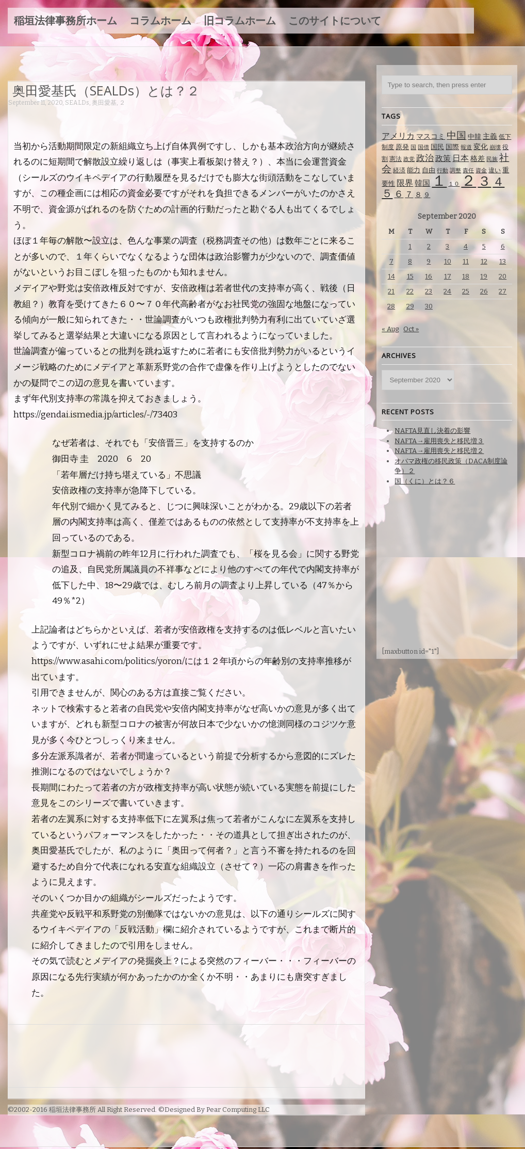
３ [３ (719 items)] (484, 181)
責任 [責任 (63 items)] (468, 170)
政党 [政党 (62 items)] (409, 159)
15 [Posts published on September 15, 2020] (410, 276)
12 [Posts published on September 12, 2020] (484, 261)
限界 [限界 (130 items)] (405, 183)
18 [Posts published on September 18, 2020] (465, 276)
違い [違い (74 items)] (494, 170)
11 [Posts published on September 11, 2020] (466, 261)
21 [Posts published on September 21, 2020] (391, 291)
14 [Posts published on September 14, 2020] (391, 276)
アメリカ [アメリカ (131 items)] (398, 136)
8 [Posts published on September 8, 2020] (410, 261)
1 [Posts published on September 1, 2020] (410, 246)
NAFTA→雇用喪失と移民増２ (439, 451)
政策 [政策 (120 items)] (443, 158)
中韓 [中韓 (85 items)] (474, 136)
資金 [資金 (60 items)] (481, 170)
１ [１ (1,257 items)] (439, 181)
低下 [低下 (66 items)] (505, 136)
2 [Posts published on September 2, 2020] (429, 246)
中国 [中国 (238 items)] (456, 135)
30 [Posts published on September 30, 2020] (429, 306)
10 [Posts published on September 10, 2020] (447, 261)
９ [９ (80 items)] (426, 195)
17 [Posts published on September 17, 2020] (447, 276)
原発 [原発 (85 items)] (402, 147)
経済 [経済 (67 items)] (399, 170)
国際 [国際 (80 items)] (452, 147)
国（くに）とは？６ (425, 481)
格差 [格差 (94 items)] (477, 158)
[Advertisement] (196, 117)
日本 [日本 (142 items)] (460, 158)
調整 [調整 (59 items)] (455, 170)
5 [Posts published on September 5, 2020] (484, 246)
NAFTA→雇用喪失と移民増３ (439, 441)
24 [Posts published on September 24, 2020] (447, 291)
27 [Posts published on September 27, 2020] (502, 291)
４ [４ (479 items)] (498, 181)
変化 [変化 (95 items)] (480, 146)
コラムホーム (160, 20)
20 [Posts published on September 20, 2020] (502, 276)
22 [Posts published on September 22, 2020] (410, 291)
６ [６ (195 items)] (398, 194)
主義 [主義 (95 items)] (490, 136)
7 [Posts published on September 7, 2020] (391, 261)
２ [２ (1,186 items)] (468, 181)
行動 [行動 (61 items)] (442, 170)
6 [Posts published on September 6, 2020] (503, 246)
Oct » (411, 329)
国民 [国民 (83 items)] (437, 147)
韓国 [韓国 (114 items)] (422, 183)
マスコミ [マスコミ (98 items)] (430, 136)
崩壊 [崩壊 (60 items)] (495, 147)
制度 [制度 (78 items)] (388, 147)
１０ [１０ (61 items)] (454, 184)
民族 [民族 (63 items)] (492, 159)
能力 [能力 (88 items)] (413, 170)
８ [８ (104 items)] (418, 194)
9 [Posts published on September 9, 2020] (428, 261)
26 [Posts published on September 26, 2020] (484, 291)
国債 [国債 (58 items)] (423, 147)
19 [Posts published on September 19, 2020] (483, 276)
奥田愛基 (104, 102)
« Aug (390, 329)
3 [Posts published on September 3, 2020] (447, 246)
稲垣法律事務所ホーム (65, 20)
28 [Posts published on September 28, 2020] (391, 306)
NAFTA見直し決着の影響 (432, 430)
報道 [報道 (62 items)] (466, 147)
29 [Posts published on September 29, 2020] (410, 306)
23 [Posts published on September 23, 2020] (428, 291)
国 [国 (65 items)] (413, 147)
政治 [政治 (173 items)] (425, 158)
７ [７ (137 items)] (409, 194)
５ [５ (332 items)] (387, 193)
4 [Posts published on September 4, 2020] (466, 246)
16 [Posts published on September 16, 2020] (428, 276)
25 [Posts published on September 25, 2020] (465, 291)
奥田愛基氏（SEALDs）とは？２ (106, 90)
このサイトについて (334, 20)
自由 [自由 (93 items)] (428, 170)
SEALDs (77, 102)
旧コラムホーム (240, 20)
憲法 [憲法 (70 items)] (395, 159)
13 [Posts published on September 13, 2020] (502, 261)
